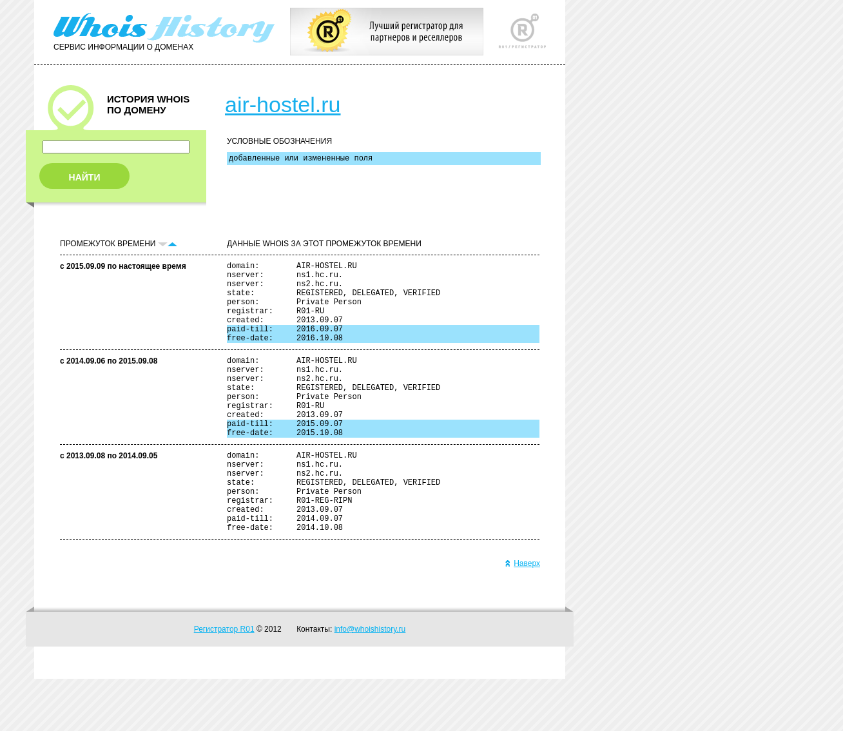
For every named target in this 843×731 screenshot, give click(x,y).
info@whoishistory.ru (370, 681)
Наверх (522, 615)
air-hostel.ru (283, 104)
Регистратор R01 (224, 681)
